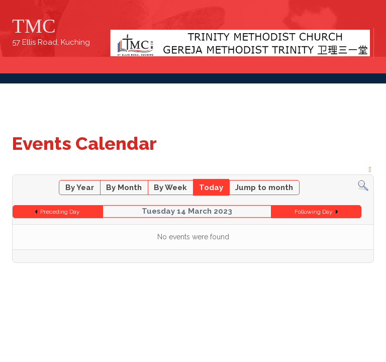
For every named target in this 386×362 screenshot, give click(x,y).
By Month (124, 187)
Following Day (314, 211)
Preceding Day (60, 211)
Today (211, 187)
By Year (79, 187)
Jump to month (264, 187)
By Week (170, 187)
